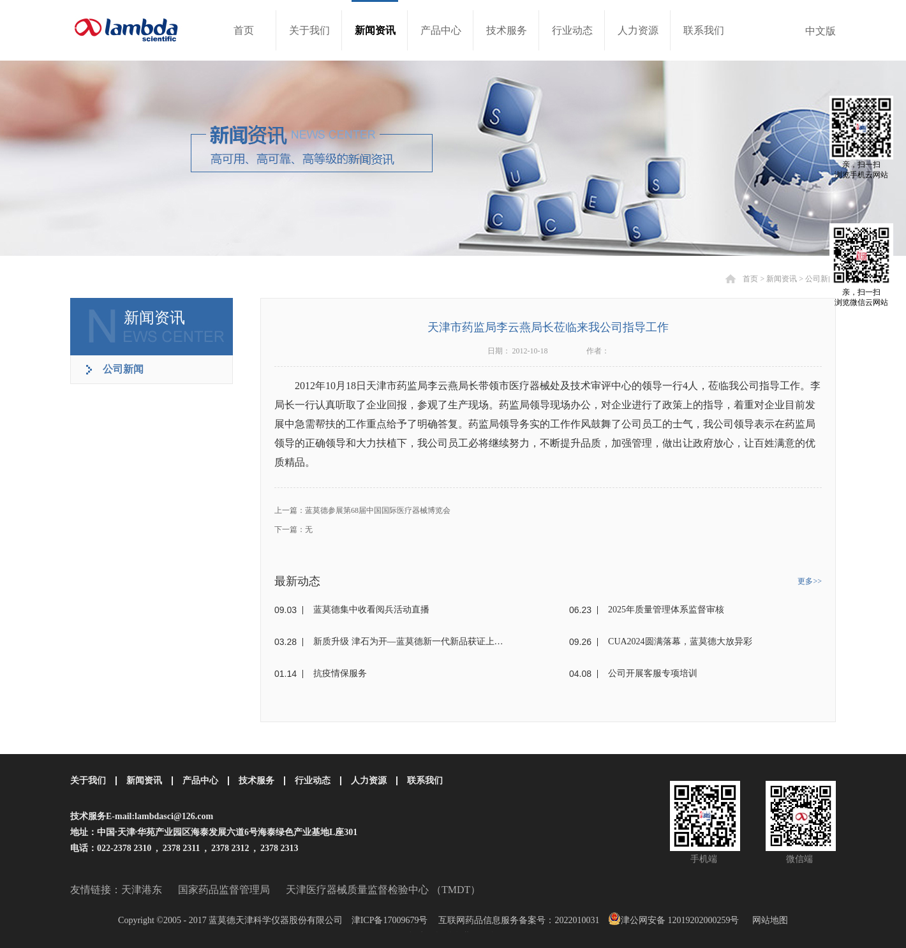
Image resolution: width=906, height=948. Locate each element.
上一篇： (362, 510)
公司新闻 (820, 278)
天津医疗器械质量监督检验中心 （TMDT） (383, 889)
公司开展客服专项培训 (652, 673)
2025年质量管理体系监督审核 (666, 609)
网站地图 (768, 920)
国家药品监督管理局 (224, 889)
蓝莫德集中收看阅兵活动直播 (371, 609)
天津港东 (141, 889)
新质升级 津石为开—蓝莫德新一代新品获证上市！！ (411, 641)
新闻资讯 (781, 278)
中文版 (820, 31)
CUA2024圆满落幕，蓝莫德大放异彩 (680, 641)
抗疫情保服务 (340, 673)
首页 (244, 30)
